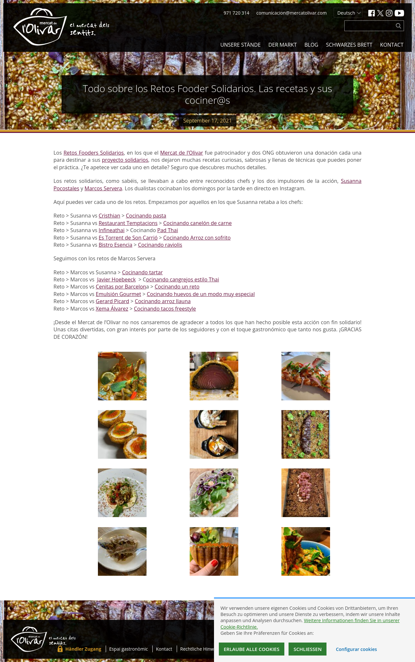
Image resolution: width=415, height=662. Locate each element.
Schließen (307, 649)
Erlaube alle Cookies (251, 649)
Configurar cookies (356, 649)
